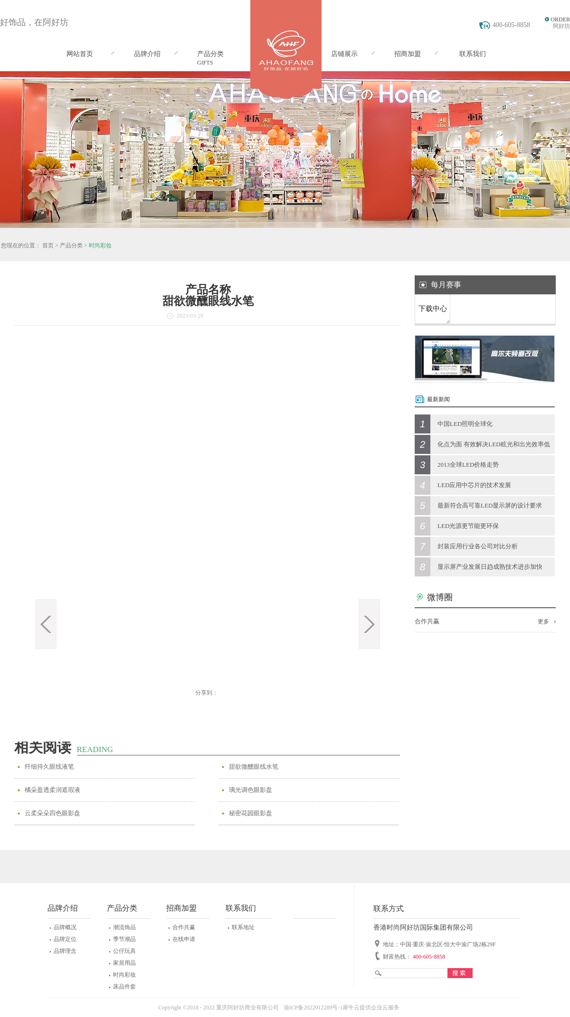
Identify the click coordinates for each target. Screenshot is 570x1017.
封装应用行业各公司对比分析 (477, 546)
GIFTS (205, 62)
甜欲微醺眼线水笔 (253, 766)
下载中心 (432, 308)
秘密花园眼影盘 (250, 813)
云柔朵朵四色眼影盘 (52, 813)
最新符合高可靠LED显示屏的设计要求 (489, 505)
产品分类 (71, 245)
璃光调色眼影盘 (250, 789)
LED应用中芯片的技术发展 (474, 485)
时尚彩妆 (100, 245)
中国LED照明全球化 (465, 423)
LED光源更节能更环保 (468, 525)
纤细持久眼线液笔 (49, 766)
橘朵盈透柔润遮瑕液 (52, 789)
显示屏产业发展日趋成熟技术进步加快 (489, 566)
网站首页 (79, 53)
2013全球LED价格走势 (468, 464)
